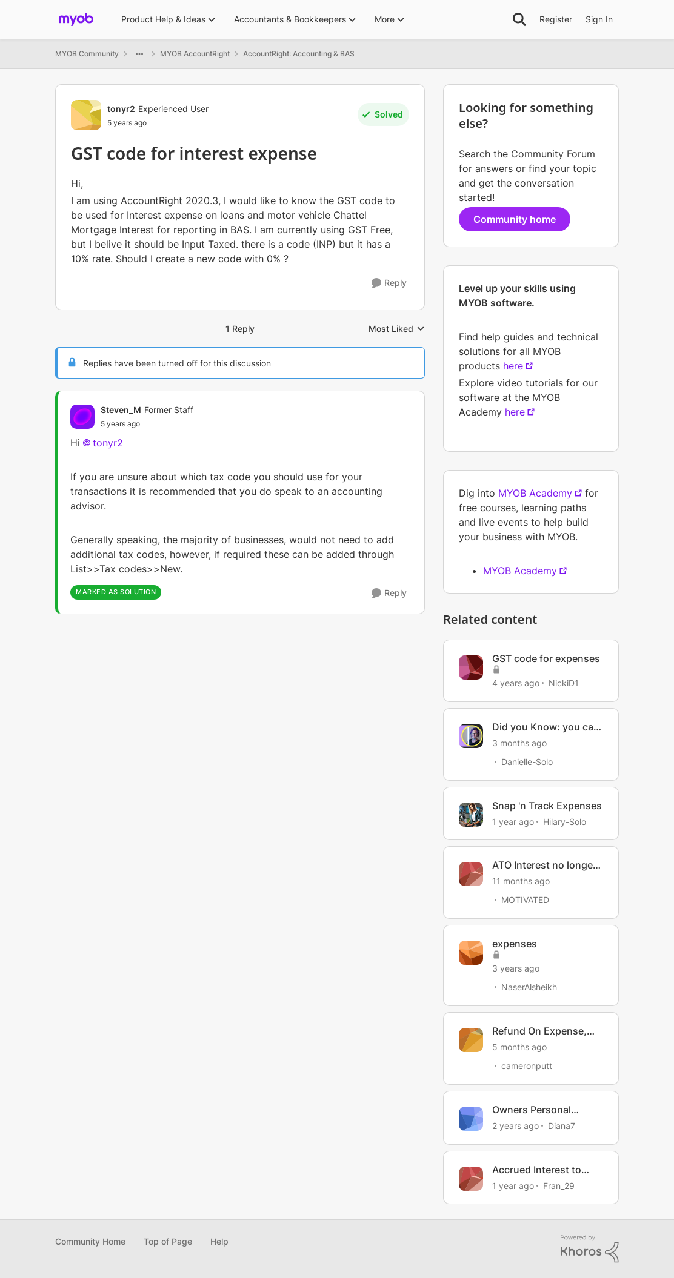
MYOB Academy (535, 493)
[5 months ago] (519, 1047)
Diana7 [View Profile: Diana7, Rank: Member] (561, 1126)
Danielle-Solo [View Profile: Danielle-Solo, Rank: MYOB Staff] (527, 762)
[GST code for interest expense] (147, 424)
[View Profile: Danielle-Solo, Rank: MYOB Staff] (471, 736)
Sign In (599, 19)
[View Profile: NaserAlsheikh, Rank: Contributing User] (471, 953)
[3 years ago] (515, 968)
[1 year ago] (513, 821)
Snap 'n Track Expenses (547, 806)
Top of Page (168, 1241)
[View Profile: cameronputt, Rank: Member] (471, 1040)
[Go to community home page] (76, 19)
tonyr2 (108, 443)
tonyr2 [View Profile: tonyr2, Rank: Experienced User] (121, 109)
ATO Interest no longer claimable (544, 865)
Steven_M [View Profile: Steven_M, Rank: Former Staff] (121, 410)
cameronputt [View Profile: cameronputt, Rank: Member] (526, 1066)
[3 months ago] (519, 743)
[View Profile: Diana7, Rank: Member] (471, 1119)
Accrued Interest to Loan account (536, 1170)
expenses (514, 944)
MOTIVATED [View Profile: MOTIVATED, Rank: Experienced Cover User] (525, 900)
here (513, 366)
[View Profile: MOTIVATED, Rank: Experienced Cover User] (471, 874)
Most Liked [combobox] (397, 329)
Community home (514, 219)
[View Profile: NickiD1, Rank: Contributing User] (471, 667)
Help (219, 1241)
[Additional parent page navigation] (139, 53)
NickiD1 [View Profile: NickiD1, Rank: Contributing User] (564, 683)
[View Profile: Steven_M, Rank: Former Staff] (82, 417)
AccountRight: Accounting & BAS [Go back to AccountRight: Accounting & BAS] (299, 53)
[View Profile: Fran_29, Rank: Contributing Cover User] (471, 1179)
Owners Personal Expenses (531, 1110)
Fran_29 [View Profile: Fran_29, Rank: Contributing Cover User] (559, 1185)
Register (555, 19)
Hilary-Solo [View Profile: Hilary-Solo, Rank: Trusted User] (564, 821)
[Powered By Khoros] (590, 1249)
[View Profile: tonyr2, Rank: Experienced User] (86, 115)
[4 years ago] (515, 683)
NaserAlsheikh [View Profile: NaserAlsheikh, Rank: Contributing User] (529, 987)
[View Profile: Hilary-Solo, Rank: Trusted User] (471, 815)
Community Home (90, 1241)
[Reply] (389, 283)
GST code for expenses (546, 658)
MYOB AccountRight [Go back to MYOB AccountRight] (195, 53)
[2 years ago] (515, 1125)
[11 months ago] (521, 881)
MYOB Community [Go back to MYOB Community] (87, 53)
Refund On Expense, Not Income (539, 1031)
